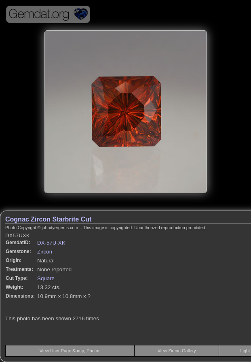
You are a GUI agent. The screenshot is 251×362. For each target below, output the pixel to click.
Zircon (44, 252)
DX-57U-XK (51, 243)
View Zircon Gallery (177, 350)
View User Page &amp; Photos (70, 350)
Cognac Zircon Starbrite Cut (48, 219)
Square (46, 278)
